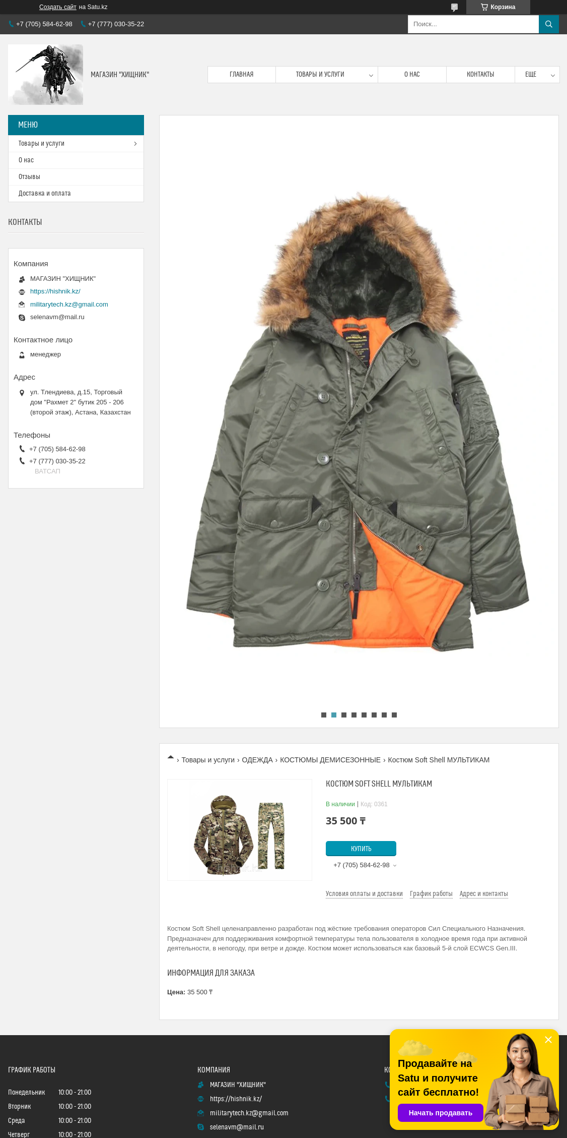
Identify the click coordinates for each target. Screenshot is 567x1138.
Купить (361, 849)
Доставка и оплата (45, 194)
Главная (242, 75)
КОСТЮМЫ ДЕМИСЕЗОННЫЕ (330, 760)
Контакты (480, 75)
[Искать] (549, 24)
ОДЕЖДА (257, 760)
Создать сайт (58, 7)
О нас (412, 75)
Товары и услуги (320, 75)
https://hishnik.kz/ (55, 291)
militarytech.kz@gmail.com (69, 304)
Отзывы (29, 177)
